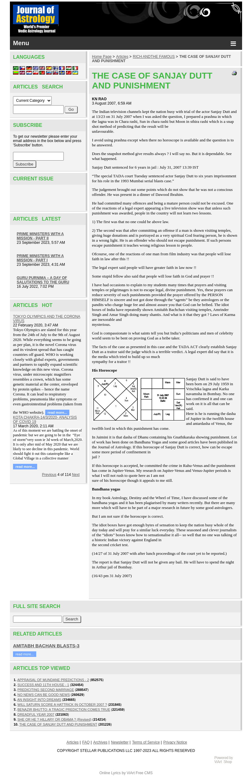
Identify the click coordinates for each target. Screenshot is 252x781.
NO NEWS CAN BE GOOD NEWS (43, 695)
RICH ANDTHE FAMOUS (154, 56)
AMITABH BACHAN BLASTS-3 (46, 645)
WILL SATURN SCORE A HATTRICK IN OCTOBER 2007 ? (62, 704)
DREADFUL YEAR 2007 (35, 714)
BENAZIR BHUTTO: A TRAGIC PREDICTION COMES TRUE (63, 709)
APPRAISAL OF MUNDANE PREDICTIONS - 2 (53, 680)
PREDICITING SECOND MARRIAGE (45, 690)
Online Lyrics (110, 773)
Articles (122, 56)
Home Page (101, 56)
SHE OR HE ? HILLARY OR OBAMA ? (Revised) (54, 719)
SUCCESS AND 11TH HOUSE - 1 (43, 685)
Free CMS (144, 773)
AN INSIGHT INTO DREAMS (39, 699)
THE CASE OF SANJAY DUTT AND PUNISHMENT (58, 724)
